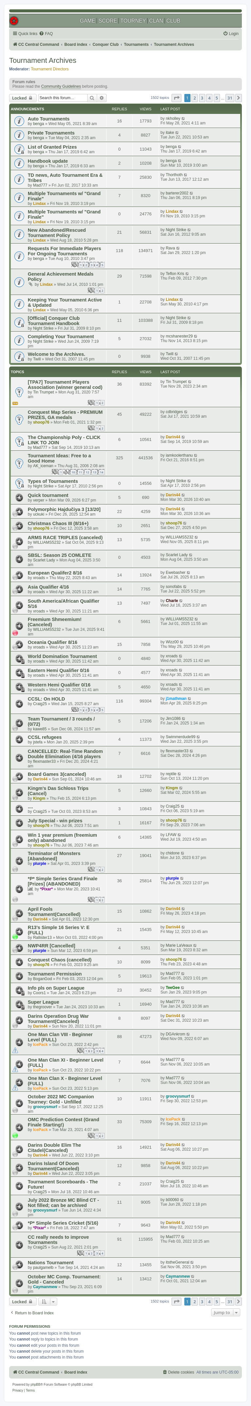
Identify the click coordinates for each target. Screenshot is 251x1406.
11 (80, 472)
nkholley (173, 118)
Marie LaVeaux (179, 945)
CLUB (173, 21)
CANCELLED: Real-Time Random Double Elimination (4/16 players (65, 754)
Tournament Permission (55, 974)
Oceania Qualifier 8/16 (52, 642)
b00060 (172, 1199)
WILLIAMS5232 (47, 542)
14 (101, 472)
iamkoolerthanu (179, 455)
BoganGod (42, 979)
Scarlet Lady (44, 560)
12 (87, 472)
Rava (170, 248)
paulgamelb (43, 1267)
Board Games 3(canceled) (57, 774)
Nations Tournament (51, 1262)
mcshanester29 (179, 336)
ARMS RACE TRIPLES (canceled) (65, 537)
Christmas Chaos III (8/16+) (58, 523)
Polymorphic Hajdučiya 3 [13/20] (64, 509)
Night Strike (176, 230)
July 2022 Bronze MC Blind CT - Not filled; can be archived (63, 1202)
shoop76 (41, 422)
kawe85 (40, 729)
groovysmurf (45, 1107)
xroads (39, 577)
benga (38, 123)
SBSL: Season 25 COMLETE (59, 555)
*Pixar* (46, 889)
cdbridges (174, 412)
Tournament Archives (42, 60)
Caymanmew (45, 1287)
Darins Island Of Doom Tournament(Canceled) (53, 1166)
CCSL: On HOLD (46, 699)
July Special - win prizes (55, 820)
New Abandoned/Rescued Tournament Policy (57, 233)
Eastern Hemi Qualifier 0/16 (58, 670)
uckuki (38, 514)
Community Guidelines (61, 86)
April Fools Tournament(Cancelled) (54, 911)
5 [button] (217, 98)
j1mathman (176, 698)
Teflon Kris (175, 273)
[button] (176, 98)
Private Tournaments (51, 133)
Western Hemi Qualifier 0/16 (59, 684)
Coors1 (39, 993)
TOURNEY (133, 21)
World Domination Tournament (62, 656)
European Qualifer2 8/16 (55, 572)
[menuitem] (46, 33)
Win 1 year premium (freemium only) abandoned (62, 837)
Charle (172, 600)
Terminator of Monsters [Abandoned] (54, 856)
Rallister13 (42, 937)
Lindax (39, 203)
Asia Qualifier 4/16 (48, 587)
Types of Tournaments (53, 481)
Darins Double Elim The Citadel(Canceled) (54, 1147)
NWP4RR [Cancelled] (51, 945)
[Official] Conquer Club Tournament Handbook (54, 321)
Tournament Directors (50, 69)
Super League (43, 1002)
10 (73, 472)
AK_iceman (43, 466)
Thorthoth (174, 175)
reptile (171, 774)
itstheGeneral (177, 1262)
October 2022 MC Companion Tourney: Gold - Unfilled (61, 1099)
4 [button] (209, 98)
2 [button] (194, 98)
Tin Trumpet (43, 392)
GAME (87, 21)
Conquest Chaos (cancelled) (60, 959)
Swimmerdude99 (180, 737)
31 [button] (229, 98)
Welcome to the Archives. (56, 354)
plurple (39, 863)
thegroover (42, 1007)
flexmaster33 (44, 761)
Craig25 (40, 704)
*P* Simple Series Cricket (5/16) (63, 1223)
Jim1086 (173, 718)
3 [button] (202, 98)
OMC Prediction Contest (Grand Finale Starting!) (63, 1122)
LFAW (171, 834)
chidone (172, 853)
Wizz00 (172, 642)
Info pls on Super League (56, 988)
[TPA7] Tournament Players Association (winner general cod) (65, 384)
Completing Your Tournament (61, 336)
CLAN (156, 21)
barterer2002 (177, 193)
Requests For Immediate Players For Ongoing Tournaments (64, 251)
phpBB (36, 1384)
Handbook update (48, 161)
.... (30, 806)
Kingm (39, 798)
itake (170, 132)
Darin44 (173, 437)
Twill (37, 359)
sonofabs (174, 586)
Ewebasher (176, 572)
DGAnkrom (175, 1034)
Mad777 (40, 185)
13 (94, 472)
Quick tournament (48, 495)
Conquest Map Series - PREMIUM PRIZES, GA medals (65, 415)
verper (38, 500)
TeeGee (173, 987)
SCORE (107, 21)
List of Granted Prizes (52, 147)
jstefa (37, 742)
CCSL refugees (45, 737)
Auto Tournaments (49, 118)
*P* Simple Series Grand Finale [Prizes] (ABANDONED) (62, 881)
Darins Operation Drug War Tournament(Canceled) (58, 1018)
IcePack (40, 1044)
